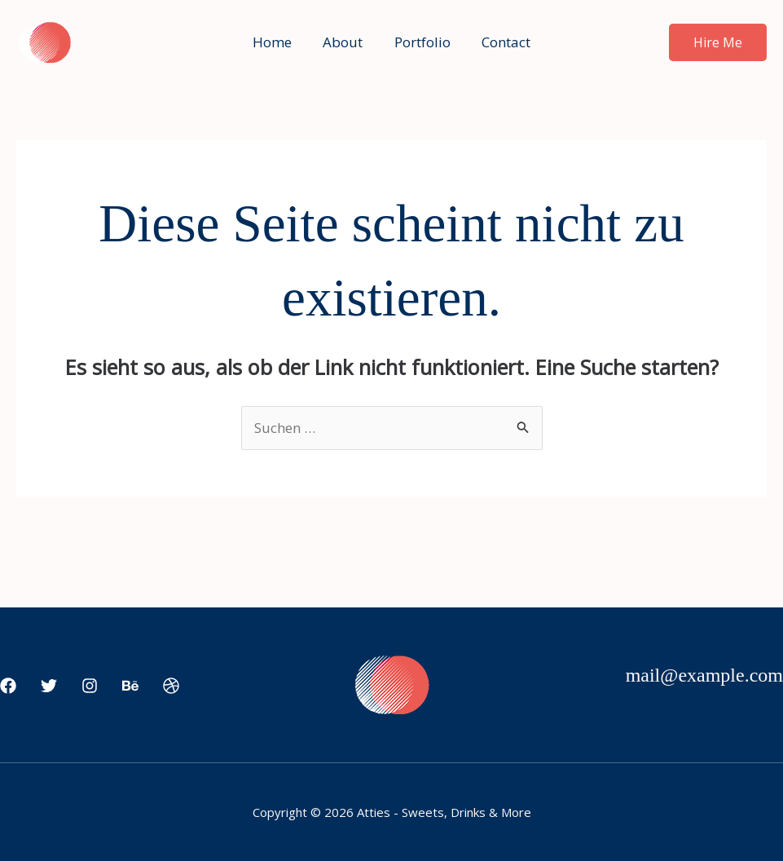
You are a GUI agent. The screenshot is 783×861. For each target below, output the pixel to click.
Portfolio (421, 42)
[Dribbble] (171, 686)
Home (277, 42)
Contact (501, 42)
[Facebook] (8, 686)
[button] (718, 42)
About (345, 42)
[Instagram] (89, 686)
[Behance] (130, 686)
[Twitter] (49, 686)
